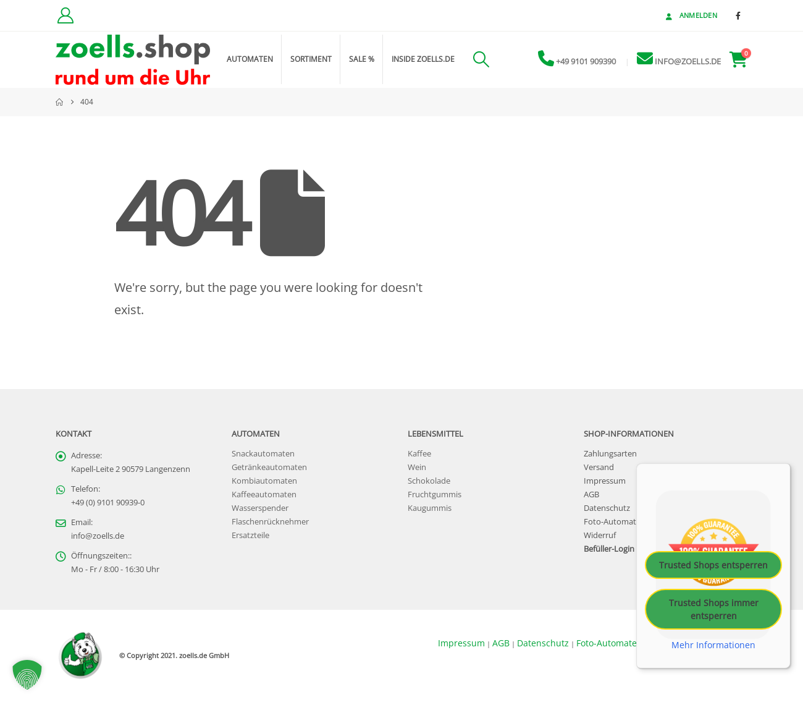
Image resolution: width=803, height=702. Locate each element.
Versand (599, 467)
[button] (480, 59)
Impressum (605, 481)
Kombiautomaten (264, 481)
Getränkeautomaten (269, 467)
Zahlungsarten (610, 453)
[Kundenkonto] (65, 15)
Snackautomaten (263, 453)
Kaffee (419, 453)
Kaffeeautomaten (264, 494)
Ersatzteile (250, 535)
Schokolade (429, 481)
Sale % (361, 59)
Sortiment (311, 59)
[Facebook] (738, 15)
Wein (417, 467)
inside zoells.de (423, 59)
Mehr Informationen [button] (713, 645)
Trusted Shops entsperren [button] (713, 565)
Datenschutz (607, 508)
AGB (591, 494)
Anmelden (690, 15)
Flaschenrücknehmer (270, 521)
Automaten (250, 59)
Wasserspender (260, 508)
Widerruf (600, 535)
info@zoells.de (97, 536)
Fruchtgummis (434, 494)
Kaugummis (430, 508)
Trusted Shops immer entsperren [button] (714, 609)
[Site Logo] (133, 60)
